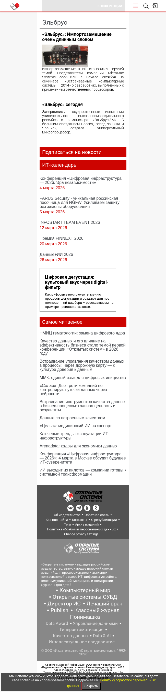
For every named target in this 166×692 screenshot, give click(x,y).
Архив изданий (87, 524)
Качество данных (70, 635)
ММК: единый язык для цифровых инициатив (83, 377)
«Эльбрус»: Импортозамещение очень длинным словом (77, 37)
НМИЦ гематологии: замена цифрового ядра (82, 333)
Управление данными (95, 623)
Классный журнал (97, 610)
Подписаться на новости (72, 152)
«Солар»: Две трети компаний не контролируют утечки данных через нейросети (73, 389)
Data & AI (102, 635)
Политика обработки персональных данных (81, 529)
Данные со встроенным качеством (72, 417)
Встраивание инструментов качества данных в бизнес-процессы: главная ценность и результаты (82, 405)
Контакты (79, 520)
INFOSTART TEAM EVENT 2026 (70, 222)
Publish (59, 610)
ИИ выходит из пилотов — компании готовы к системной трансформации (83, 472)
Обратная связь (97, 515)
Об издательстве (67, 515)
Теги (67, 524)
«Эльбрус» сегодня (62, 104)
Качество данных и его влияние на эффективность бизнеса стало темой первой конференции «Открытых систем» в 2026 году (83, 347)
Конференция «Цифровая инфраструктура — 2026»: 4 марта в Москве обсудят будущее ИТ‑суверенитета (83, 458)
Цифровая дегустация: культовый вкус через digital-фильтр (77, 282)
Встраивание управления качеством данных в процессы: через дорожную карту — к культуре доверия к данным (82, 365)
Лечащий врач (104, 604)
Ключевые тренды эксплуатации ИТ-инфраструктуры (75, 435)
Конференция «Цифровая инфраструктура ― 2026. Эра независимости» (81, 180)
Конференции (110, 6)
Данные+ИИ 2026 (56, 254)
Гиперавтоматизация (81, 629)
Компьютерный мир (85, 590)
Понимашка (85, 617)
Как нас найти (57, 520)
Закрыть (91, 686)
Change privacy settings (81, 534)
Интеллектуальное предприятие (82, 641)
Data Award (57, 623)
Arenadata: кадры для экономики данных (78, 446)
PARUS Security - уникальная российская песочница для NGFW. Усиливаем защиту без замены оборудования (80, 202)
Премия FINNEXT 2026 (62, 238)
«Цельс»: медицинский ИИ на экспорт (76, 425)
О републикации (104, 520)
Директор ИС (64, 604)
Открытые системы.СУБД (85, 597)
